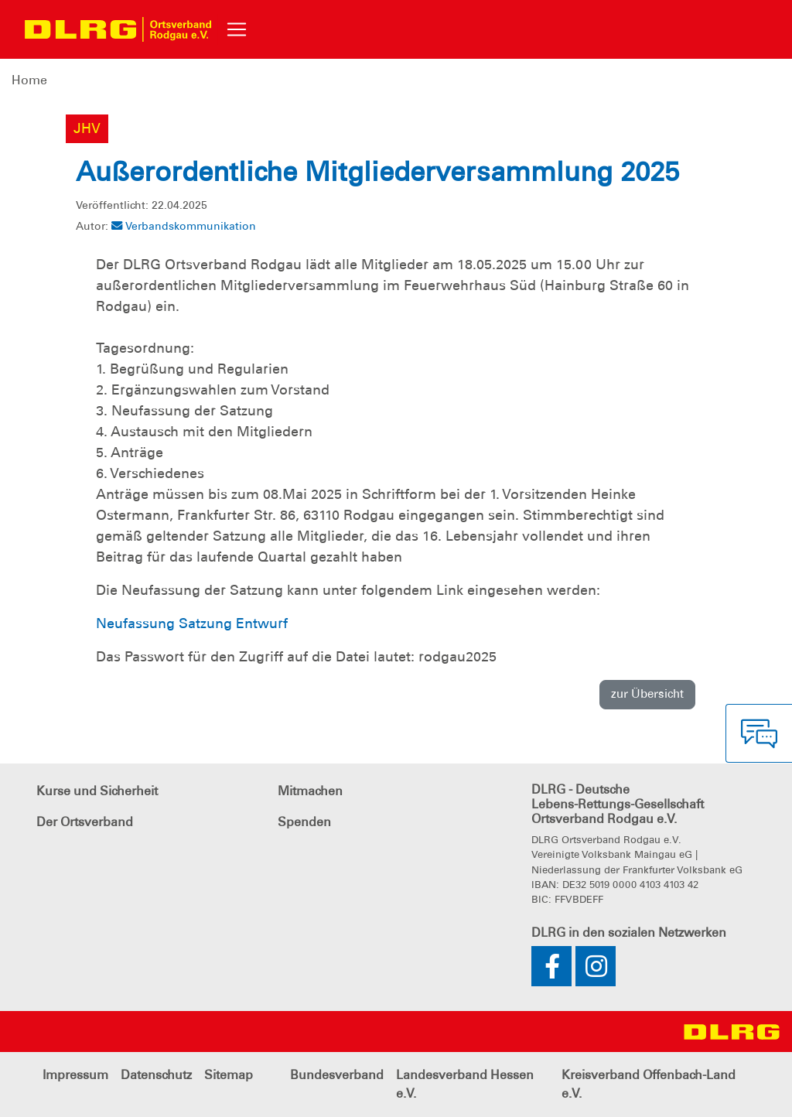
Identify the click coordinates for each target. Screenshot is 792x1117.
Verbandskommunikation (183, 226)
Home (29, 80)
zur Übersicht (647, 694)
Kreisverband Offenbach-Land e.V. (649, 1084)
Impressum (75, 1074)
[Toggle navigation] (236, 29)
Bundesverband (337, 1074)
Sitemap (228, 1074)
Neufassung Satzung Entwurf (192, 623)
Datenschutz (156, 1074)
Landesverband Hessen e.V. (465, 1084)
